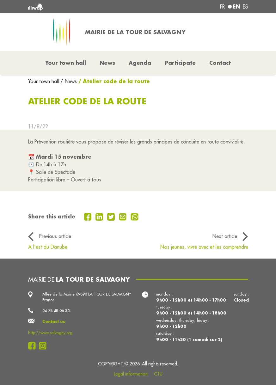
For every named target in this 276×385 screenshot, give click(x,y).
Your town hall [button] (65, 62)
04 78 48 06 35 (56, 310)
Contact (220, 62)
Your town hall (44, 81)
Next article (224, 236)
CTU (158, 374)
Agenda (140, 62)
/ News (68, 81)
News (107, 62)
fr (222, 6)
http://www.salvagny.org (50, 332)
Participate (180, 62)
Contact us (53, 321)
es (245, 6)
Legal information (131, 374)
